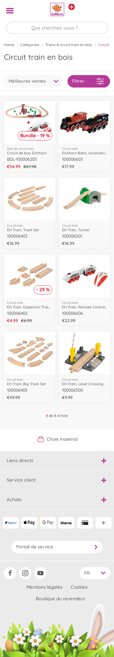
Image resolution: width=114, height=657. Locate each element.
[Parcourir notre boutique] (57, 28)
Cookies (79, 587)
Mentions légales (44, 587)
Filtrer (88, 81)
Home (9, 44)
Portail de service (57, 547)
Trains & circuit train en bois (68, 44)
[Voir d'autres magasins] (71, 7)
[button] (100, 11)
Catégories (29, 44)
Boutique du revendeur (60, 598)
